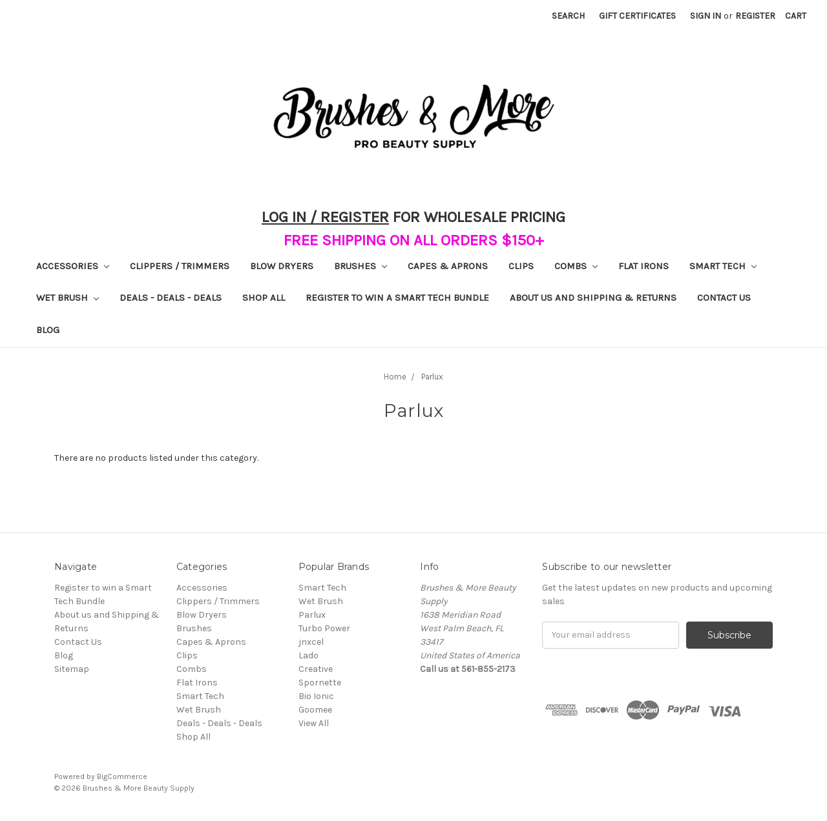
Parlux (312, 614)
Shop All (263, 297)
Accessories (72, 266)
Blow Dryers (281, 266)
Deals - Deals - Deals (171, 297)
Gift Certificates (637, 15)
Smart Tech (723, 266)
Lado (308, 655)
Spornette (319, 682)
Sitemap (71, 669)
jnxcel (311, 641)
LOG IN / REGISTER (325, 217)
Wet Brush (67, 297)
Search (568, 15)
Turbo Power (324, 628)
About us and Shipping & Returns (593, 297)
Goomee (315, 709)
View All (313, 723)
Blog (47, 330)
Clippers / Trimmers (179, 266)
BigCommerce (122, 776)
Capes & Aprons (448, 266)
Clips (521, 266)
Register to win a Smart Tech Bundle (397, 297)
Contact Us (724, 297)
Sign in (705, 15)
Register (755, 15)
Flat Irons (643, 266)
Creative (315, 669)
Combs (576, 266)
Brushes (360, 266)
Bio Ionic (316, 696)
